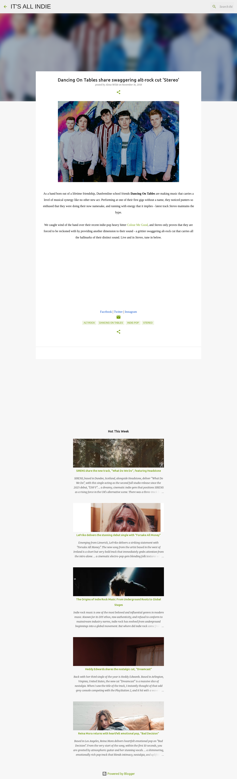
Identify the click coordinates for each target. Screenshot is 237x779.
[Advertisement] (118, 391)
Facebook (106, 311)
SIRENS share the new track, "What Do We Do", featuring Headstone (118, 470)
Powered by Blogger (118, 773)
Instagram (131, 311)
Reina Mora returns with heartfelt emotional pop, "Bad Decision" (118, 733)
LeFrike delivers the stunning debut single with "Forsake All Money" (118, 535)
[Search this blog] (214, 6)
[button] (118, 92)
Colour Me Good (137, 224)
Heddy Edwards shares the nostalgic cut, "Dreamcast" (118, 669)
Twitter (118, 311)
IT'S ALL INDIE (31, 6)
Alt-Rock (89, 323)
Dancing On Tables (111, 323)
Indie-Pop (133, 323)
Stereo (148, 323)
